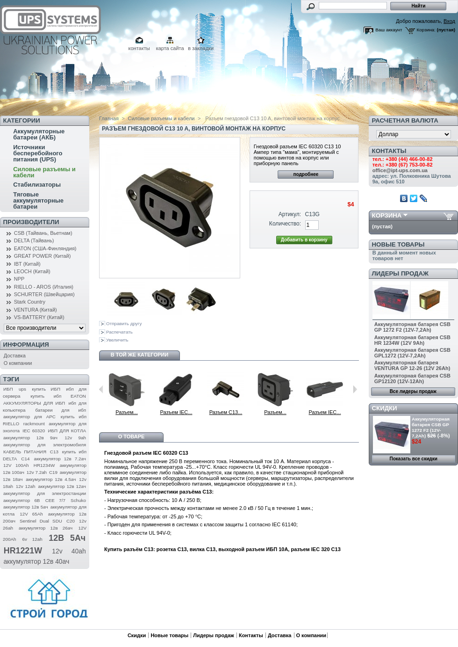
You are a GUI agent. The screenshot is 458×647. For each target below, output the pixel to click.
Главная (109, 118)
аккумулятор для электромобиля (44, 444)
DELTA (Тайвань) (34, 240)
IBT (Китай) (27, 264)
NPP (19, 279)
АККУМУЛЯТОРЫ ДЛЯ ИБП (34, 403)
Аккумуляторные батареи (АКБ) (38, 134)
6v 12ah (32, 539)
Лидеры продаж (400, 273)
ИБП (8, 389)
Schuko (78, 500)
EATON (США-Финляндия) (45, 248)
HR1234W (44, 465)
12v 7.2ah (37, 472)
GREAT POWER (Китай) (42, 256)
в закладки (201, 48)
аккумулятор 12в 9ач (30, 437)
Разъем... (126, 412)
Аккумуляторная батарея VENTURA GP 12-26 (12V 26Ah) (412, 365)
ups (22, 389)
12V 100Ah (16, 465)
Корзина (387, 215)
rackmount (34, 423)
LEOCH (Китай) (32, 271)
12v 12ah (26, 486)
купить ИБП (46, 389)
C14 (25, 458)
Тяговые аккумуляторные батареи (38, 200)
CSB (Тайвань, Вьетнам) (43, 233)
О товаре (131, 436)
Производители (31, 221)
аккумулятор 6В (21, 500)
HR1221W (23, 550)
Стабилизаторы (37, 184)
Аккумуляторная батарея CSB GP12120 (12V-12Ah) (412, 378)
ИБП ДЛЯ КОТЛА (67, 430)
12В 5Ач (67, 538)
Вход (449, 21)
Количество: (285, 223)
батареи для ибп (60, 410)
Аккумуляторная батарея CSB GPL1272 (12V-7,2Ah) (412, 352)
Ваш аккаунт (388, 29)
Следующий (355, 389)
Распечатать (119, 331)
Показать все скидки (413, 458)
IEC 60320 (33, 430)
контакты (139, 48)
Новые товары (398, 244)
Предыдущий (101, 389)
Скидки (384, 408)
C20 (70, 520)
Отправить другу (124, 323)
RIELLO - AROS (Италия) (43, 287)
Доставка (15, 355)
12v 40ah (69, 551)
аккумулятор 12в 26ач (45, 528)
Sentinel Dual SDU (41, 520)
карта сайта (170, 48)
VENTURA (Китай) (35, 310)
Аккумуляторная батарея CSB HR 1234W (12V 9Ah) (412, 340)
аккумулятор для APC (29, 416)
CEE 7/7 (55, 500)
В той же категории (139, 354)
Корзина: (426, 29)
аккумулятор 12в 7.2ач (60, 458)
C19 (53, 472)
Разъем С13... (226, 412)
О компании (18, 363)
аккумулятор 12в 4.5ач (51, 479)
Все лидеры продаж (413, 391)
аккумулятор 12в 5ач (25, 506)
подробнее (305, 174)
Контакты (251, 635)
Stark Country (29, 302)
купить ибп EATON (58, 396)
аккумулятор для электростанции (44, 493)
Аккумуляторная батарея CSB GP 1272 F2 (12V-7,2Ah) (412, 327)
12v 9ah (75, 437)
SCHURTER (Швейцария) (44, 294)
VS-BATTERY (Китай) (39, 317)
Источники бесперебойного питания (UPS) (37, 153)
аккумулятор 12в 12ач (62, 486)
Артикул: (290, 214)
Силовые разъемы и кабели (44, 172)
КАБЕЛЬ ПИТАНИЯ (24, 451)
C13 (54, 451)
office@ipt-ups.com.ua (400, 170)
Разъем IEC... (176, 412)
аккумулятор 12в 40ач (36, 561)
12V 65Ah (31, 513)
